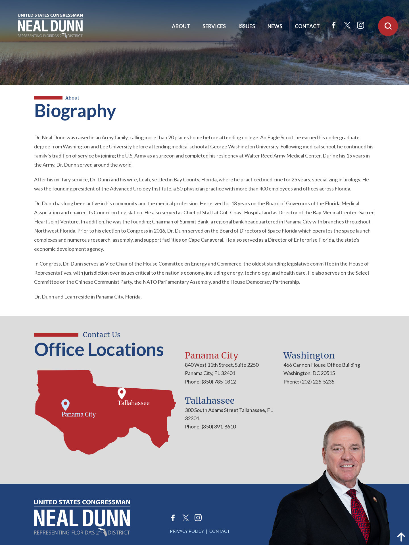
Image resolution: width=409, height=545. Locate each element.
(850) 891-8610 (218, 426)
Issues (246, 26)
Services (214, 26)
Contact (307, 26)
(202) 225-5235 (316, 381)
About (181, 26)
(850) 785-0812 (218, 381)
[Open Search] (388, 26)
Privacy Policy (187, 531)
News (275, 26)
